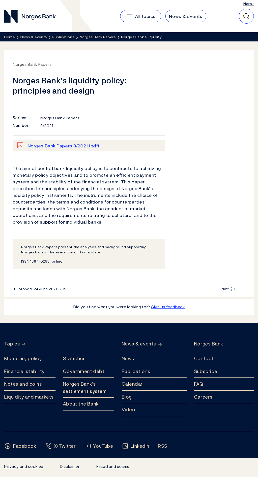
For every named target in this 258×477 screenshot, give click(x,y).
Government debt (83, 371)
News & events (139, 344)
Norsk (248, 3)
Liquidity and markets (29, 396)
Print (225, 288)
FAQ (198, 383)
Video (128, 409)
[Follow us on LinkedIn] (136, 446)
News (128, 358)
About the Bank (81, 403)
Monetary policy (23, 358)
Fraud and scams (112, 466)
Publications (136, 371)
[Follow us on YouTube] (98, 446)
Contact (204, 358)
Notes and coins (23, 383)
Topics (12, 344)
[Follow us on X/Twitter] (60, 446)
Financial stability (24, 371)
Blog (127, 396)
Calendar (132, 383)
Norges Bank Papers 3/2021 (63, 145)
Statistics (74, 358)
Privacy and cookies (23, 466)
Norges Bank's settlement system (85, 387)
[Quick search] (246, 16)
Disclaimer (70, 466)
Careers (203, 396)
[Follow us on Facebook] (20, 446)
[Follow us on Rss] (162, 446)
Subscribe (205, 371)
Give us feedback (168, 307)
